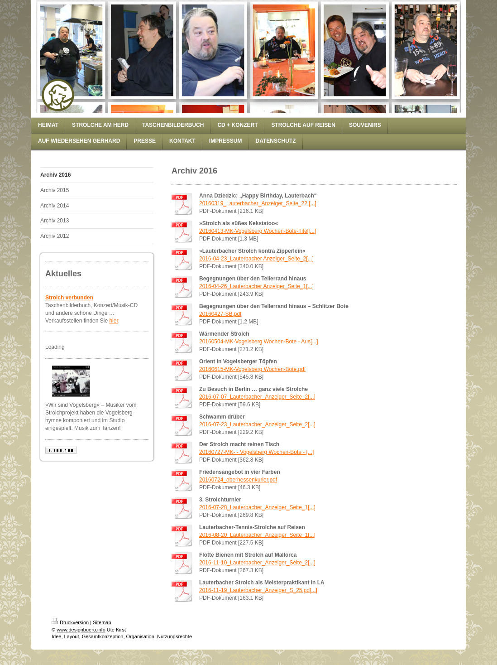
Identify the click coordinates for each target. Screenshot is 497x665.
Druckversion (70, 622)
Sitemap (102, 622)
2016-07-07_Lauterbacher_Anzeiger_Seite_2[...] (257, 397)
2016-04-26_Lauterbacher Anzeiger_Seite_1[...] (256, 286)
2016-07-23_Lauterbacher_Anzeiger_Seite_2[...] (257, 424)
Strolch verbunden (69, 297)
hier (113, 321)
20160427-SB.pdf (220, 314)
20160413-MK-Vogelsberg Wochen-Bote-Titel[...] (257, 231)
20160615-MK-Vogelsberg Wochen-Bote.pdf (252, 369)
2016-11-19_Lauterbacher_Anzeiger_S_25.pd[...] (258, 590)
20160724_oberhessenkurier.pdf (238, 480)
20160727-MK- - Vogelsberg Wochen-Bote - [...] (256, 452)
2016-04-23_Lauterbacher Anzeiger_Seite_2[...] (256, 258)
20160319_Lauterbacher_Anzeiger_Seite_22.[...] (257, 203)
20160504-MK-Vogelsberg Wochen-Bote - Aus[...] (258, 341)
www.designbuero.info (81, 629)
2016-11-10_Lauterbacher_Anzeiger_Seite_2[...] (257, 562)
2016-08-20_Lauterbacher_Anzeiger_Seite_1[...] (257, 535)
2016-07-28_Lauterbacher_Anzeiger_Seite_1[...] (257, 507)
